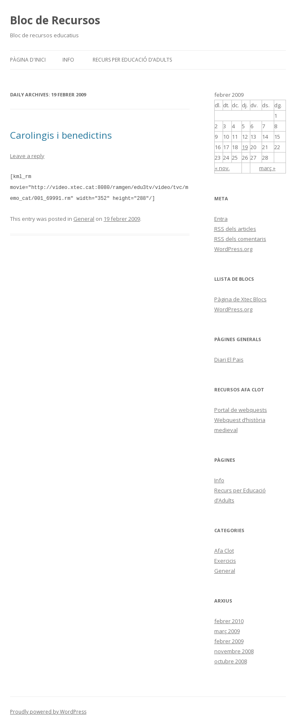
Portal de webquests (240, 410)
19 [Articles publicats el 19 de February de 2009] (245, 147)
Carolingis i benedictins (61, 135)
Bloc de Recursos (55, 20)
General (83, 217)
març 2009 (227, 631)
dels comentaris (240, 239)
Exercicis (225, 560)
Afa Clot (224, 550)
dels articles (235, 229)
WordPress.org (233, 249)
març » (267, 168)
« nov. (222, 168)
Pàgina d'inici (28, 59)
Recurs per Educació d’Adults (132, 59)
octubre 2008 (230, 661)
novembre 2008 (234, 651)
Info (68, 59)
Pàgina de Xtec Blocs (240, 299)
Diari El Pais (229, 359)
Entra (221, 218)
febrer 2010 (229, 621)
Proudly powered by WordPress (48, 711)
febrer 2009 (229, 641)
